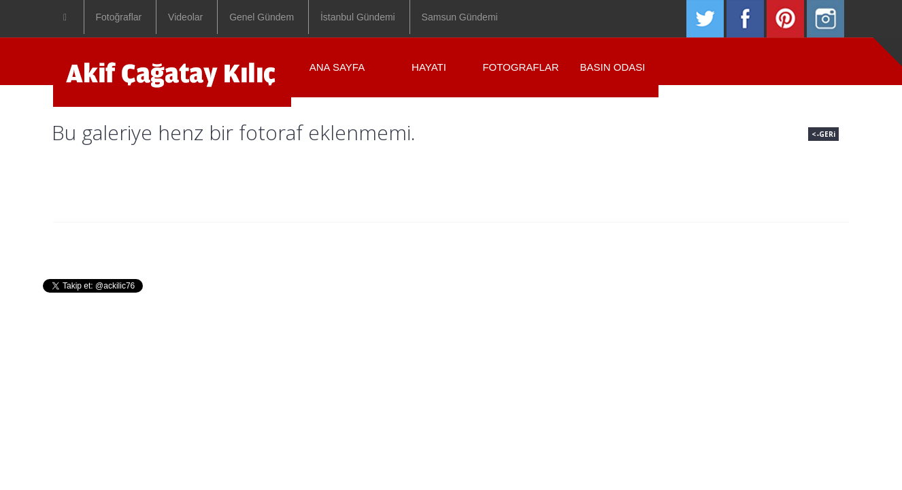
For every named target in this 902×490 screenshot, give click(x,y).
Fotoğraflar (119, 17)
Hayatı (429, 67)
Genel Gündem (261, 17)
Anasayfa (309, 243)
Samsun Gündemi (460, 17)
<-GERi (823, 134)
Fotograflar (520, 67)
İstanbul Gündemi (357, 17)
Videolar (185, 17)
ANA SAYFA (337, 67)
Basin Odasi (526, 243)
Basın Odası (613, 67)
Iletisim (597, 243)
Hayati (371, 243)
